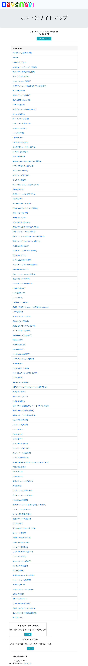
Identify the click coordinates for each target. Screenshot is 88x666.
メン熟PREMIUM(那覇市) (21, 354)
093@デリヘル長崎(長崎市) (22, 53)
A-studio (15, 58)
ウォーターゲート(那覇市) (22, 603)
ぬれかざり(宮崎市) (19, 392)
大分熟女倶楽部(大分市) (21, 246)
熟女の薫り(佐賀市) (19, 255)
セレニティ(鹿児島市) (20, 547)
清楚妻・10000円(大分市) (22, 538)
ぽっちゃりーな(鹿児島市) (22, 453)
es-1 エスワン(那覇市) (20, 171)
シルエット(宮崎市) (19, 556)
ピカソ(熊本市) (18, 439)
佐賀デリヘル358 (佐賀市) (22, 519)
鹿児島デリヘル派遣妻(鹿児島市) (24, 194)
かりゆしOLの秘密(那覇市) (22, 260)
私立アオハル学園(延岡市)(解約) (24, 72)
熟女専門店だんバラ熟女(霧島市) (24, 147)
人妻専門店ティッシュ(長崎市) (23, 589)
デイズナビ (27, 663)
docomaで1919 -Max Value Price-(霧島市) (27, 161)
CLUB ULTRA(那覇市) (20, 128)
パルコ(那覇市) (18, 429)
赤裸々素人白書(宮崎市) (21, 542)
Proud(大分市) (18, 472)
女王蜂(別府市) (18, 476)
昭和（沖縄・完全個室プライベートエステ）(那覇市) (31, 406)
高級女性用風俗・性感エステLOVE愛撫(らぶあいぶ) (30, 307)
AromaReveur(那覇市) (20, 500)
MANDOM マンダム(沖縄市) (22, 335)
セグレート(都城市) (19, 533)
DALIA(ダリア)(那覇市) (20, 142)
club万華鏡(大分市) (19, 345)
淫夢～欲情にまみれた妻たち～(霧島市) (26, 241)
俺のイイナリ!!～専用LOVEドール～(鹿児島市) (29, 236)
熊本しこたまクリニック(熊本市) (24, 274)
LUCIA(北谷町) (18, 312)
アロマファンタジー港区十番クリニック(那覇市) (29, 86)
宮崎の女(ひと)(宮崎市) (21, 321)
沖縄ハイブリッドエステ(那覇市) (24, 232)
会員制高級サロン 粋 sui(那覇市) (24, 575)
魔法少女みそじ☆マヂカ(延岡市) (24, 326)
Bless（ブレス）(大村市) (21, 95)
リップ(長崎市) (18, 298)
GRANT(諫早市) (18, 189)
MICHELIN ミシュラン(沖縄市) (23, 359)
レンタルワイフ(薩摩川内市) (22, 491)
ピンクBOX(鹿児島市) (20, 443)
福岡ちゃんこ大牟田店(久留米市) (24, 415)
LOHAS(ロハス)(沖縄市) (21, 302)
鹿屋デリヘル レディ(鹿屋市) (23, 481)
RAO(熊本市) (17, 486)
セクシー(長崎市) (19, 156)
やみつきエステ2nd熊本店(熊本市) (24, 613)
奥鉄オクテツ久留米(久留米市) (23, 411)
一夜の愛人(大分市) (19, 62)
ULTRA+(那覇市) (18, 594)
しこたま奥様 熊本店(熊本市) (23, 552)
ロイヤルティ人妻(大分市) (22, 509)
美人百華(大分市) (19, 91)
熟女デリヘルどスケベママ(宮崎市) (25, 251)
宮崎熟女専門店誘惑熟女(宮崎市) (24, 608)
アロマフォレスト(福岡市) (22, 81)
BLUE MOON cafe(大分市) (21, 100)
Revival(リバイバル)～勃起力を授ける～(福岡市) (29, 505)
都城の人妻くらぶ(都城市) (22, 316)
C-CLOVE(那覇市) (19, 105)
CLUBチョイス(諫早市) (20, 152)
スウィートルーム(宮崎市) (22, 580)
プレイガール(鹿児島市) (21, 448)
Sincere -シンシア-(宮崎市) (22, 561)
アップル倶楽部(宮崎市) (21, 76)
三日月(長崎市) (18, 378)
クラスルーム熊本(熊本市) (22, 123)
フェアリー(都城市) (19, 180)
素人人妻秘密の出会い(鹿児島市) (24, 528)
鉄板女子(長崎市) (19, 585)
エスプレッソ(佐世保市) (21, 175)
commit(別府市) (18, 133)
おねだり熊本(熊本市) (20, 420)
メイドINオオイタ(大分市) (22, 331)
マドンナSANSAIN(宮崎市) (22, 514)
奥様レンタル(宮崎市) (20, 396)
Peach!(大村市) (18, 434)
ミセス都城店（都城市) (21, 368)
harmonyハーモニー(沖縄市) (22, 203)
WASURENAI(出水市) (20, 599)
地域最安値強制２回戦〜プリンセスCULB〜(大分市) (30, 462)
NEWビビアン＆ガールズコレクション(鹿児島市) (30, 387)
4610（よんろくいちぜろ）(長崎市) (25, 373)
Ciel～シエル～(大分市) (21, 119)
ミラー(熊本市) (18, 363)
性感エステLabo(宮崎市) (21, 279)
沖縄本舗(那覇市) (19, 401)
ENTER (28, 634)
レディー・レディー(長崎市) (22, 283)
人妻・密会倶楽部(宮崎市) (22, 222)
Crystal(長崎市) (18, 138)
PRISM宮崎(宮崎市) (19, 467)
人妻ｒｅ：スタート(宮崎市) (22, 495)
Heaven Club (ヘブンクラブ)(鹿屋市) (25, 208)
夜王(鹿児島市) (18, 618)
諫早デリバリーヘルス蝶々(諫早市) (25, 109)
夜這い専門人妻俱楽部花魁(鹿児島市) (26, 227)
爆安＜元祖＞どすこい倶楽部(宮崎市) (26, 185)
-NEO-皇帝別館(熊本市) (20, 269)
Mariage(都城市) (18, 349)
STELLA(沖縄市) (18, 571)
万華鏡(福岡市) (18, 340)
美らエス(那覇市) (19, 114)
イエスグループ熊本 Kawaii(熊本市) (25, 265)
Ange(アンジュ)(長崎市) (21, 382)
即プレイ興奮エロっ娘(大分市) (23, 166)
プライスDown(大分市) (21, 458)
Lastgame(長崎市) (19, 288)
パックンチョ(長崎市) (20, 425)
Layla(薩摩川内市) (19, 293)
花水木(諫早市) (18, 199)
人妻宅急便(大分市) (19, 218)
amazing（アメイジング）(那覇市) (25, 67)
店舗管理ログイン (44, 38)
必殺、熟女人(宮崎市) (20, 213)
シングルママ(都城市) (20, 566)
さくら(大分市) (18, 523)
